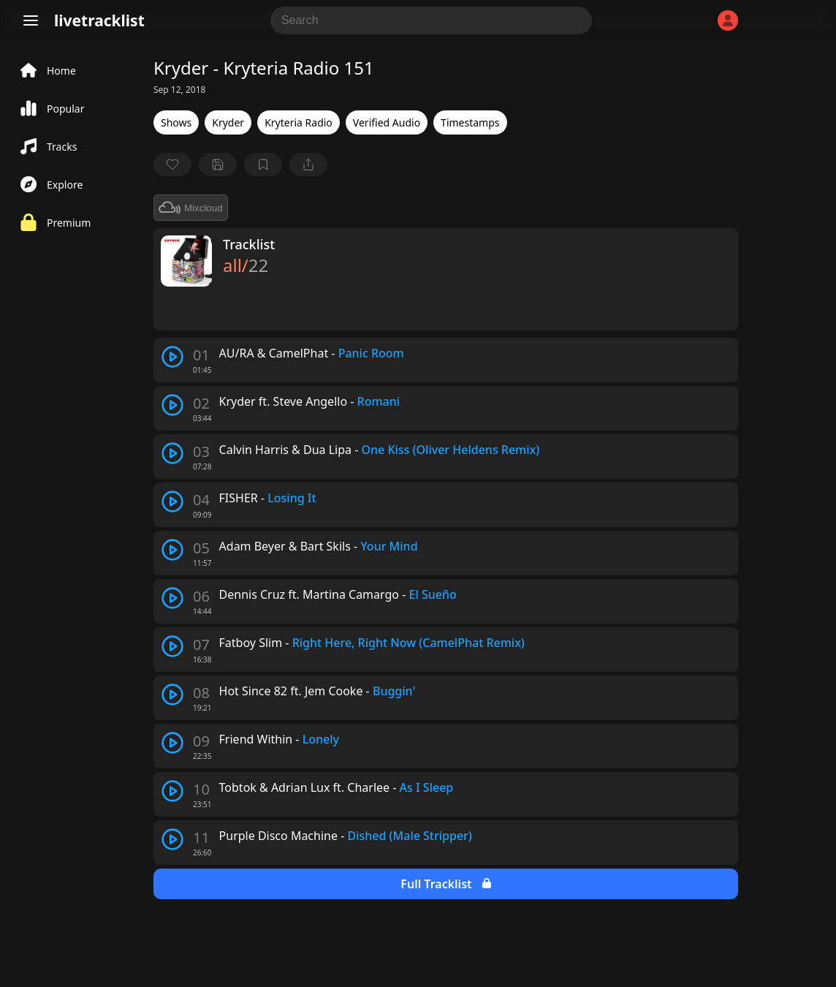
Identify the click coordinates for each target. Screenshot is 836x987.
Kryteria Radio (298, 122)
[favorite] (172, 164)
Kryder (228, 122)
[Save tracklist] (218, 164)
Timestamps (470, 122)
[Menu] (31, 20)
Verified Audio (386, 122)
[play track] (172, 356)
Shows (176, 122)
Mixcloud (191, 208)
